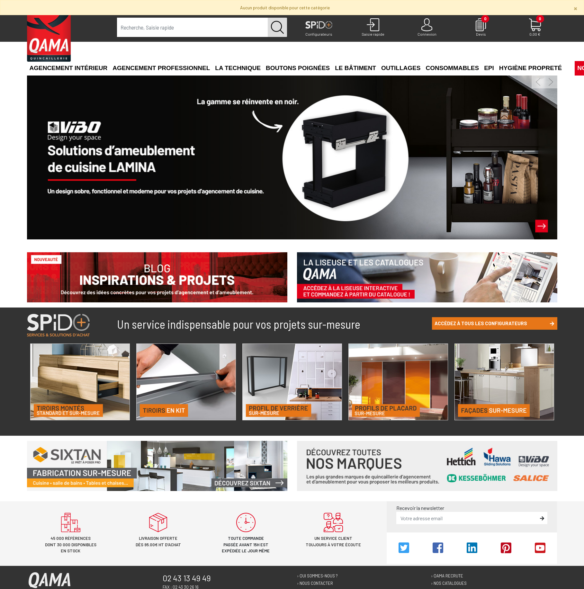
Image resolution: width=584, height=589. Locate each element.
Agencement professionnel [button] (161, 68)
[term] (192, 27)
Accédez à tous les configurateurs (494, 323)
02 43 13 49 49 (187, 578)
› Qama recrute (447, 575)
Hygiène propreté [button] (530, 68)
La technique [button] (238, 68)
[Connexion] (427, 27)
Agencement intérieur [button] (69, 68)
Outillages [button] (400, 68)
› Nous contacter (315, 583)
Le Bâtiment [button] (355, 68)
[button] (567, 67)
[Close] (575, 8)
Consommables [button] (452, 68)
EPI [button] (489, 68)
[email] (467, 518)
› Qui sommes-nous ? (317, 575)
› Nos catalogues (449, 583)
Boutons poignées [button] (298, 68)
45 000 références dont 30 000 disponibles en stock (70, 544)
